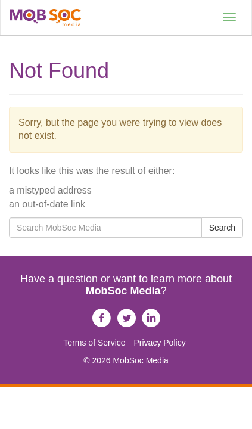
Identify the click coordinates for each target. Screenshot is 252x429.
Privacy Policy (160, 342)
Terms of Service (94, 342)
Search (222, 227)
